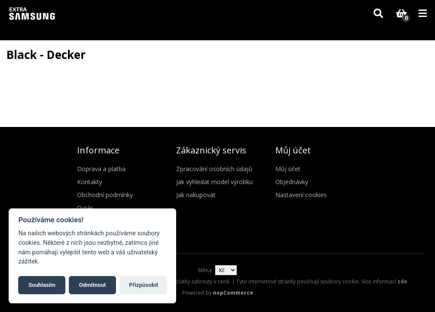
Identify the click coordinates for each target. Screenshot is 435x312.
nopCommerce (233, 292)
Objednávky (291, 182)
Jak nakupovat (196, 195)
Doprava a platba (101, 169)
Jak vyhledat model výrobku (214, 182)
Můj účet (287, 169)
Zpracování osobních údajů (214, 169)
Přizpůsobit (143, 285)
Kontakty (89, 182)
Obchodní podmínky (105, 195)
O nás (85, 208)
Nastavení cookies (301, 195)
